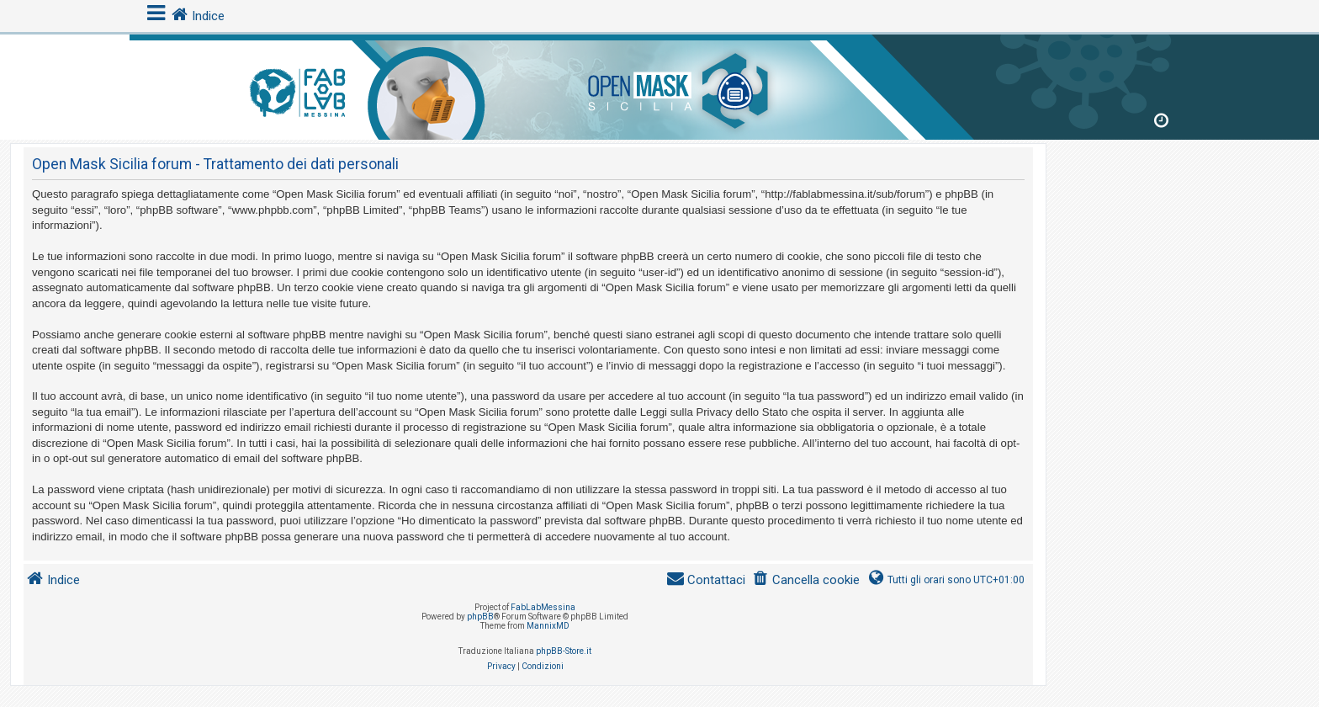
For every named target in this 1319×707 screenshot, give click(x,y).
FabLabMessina (543, 607)
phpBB (480, 616)
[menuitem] (806, 580)
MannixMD (548, 625)
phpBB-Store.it (563, 651)
